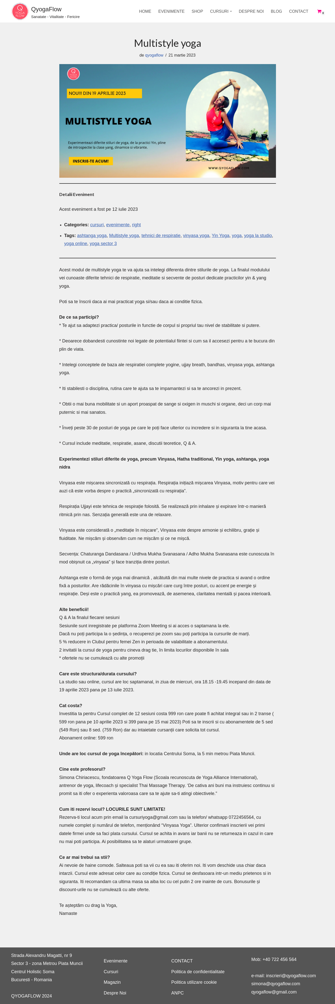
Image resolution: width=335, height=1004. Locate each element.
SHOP (197, 11)
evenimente (118, 224)
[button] (231, 11)
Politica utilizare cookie (194, 982)
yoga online (75, 243)
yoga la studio (258, 235)
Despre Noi (251, 11)
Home (145, 11)
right (136, 224)
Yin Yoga (220, 235)
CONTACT (298, 11)
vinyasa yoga (196, 235)
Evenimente (171, 11)
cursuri (97, 224)
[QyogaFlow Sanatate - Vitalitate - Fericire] (45, 11)
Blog (276, 11)
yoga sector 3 (103, 243)
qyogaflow (154, 55)
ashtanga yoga (92, 235)
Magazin (112, 982)
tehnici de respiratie (160, 235)
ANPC (177, 992)
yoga (237, 235)
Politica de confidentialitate (198, 971)
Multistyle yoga (124, 235)
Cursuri (111, 971)
